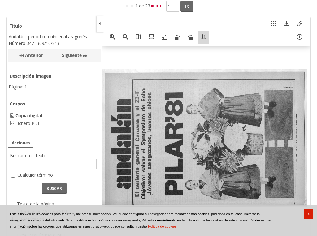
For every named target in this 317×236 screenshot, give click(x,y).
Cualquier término (35, 175)
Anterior (33, 55)
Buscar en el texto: (28, 155)
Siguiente (72, 55)
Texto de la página (35, 204)
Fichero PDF (27, 123)
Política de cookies (162, 226)
